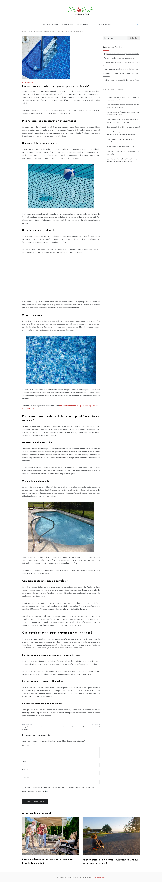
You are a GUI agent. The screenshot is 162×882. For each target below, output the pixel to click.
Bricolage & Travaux (102, 24)
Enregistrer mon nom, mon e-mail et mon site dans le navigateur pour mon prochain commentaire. (60, 787)
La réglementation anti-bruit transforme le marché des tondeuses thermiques (122, 160)
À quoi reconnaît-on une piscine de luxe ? (121, 147)
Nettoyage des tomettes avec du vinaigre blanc (121, 69)
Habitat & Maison (50, 24)
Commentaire (28, 745)
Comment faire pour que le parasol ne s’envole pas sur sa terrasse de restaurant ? (122, 140)
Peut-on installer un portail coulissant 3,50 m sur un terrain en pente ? (123, 106)
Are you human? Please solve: (38, 791)
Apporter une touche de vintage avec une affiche (121, 54)
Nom (24, 761)
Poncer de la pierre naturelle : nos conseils (119, 58)
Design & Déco (67, 24)
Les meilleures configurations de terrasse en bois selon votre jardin (123, 113)
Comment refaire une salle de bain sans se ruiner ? (81, 727)
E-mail (25, 769)
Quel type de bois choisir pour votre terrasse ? (123, 127)
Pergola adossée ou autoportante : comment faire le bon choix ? (123, 98)
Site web (25, 778)
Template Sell (100, 877)
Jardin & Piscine (83, 24)
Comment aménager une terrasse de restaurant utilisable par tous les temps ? (121, 133)
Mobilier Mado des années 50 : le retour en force (121, 80)
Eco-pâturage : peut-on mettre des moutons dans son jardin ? (40, 728)
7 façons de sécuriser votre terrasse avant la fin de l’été (123, 152)
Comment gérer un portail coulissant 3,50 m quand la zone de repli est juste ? (122, 121)
